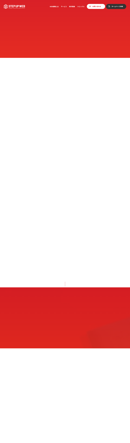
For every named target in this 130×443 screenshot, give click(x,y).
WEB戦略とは (54, 6)
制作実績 (72, 6)
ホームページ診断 (117, 6)
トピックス (80, 6)
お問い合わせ (96, 6)
